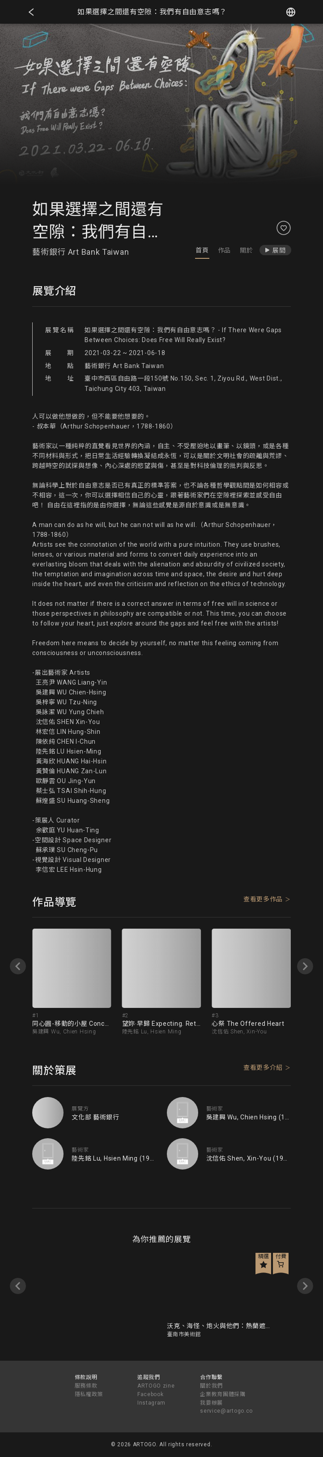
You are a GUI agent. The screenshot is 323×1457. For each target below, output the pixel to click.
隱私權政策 (89, 1394)
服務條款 (86, 1386)
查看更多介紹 (263, 1067)
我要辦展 (211, 1403)
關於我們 (211, 1386)
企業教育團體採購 (223, 1394)
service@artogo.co (226, 1411)
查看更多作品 (263, 899)
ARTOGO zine (156, 1386)
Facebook (150, 1394)
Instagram (151, 1403)
